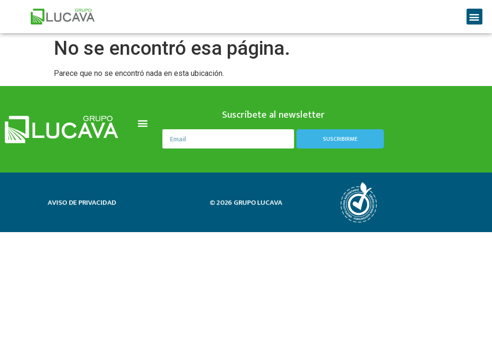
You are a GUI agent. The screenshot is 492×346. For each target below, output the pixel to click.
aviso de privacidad (82, 203)
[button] (474, 17)
